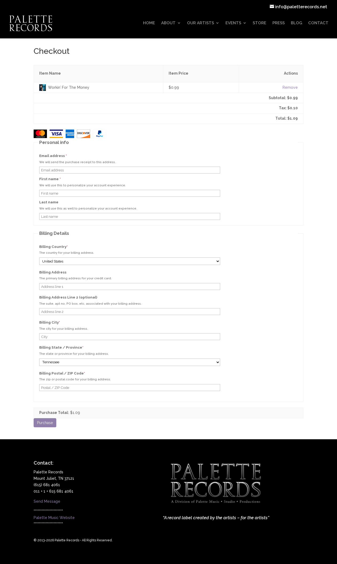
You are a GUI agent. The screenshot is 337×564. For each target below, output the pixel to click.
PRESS (278, 23)
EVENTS (233, 23)
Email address (53, 156)
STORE (259, 23)
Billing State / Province (69, 347)
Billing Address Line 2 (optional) (68, 297)
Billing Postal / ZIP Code (70, 373)
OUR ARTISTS (200, 23)
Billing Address (52, 272)
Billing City (58, 322)
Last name (48, 202)
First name (50, 179)
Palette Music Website (54, 517)
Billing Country (62, 246)
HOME (149, 23)
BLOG (296, 23)
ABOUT (168, 23)
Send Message (47, 501)
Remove (290, 87)
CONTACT (318, 23)
